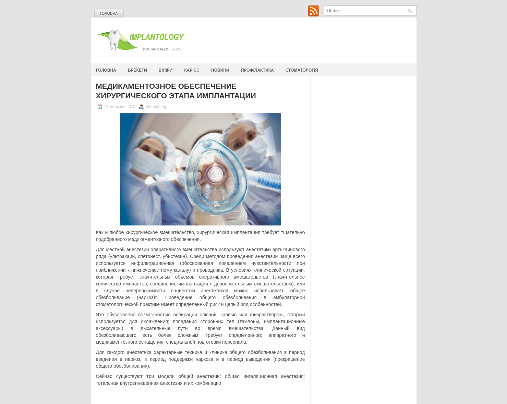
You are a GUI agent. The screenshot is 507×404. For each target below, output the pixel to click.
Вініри (166, 70)
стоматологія (302, 70)
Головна (109, 13)
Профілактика (257, 70)
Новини (220, 70)
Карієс (192, 70)
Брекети (137, 70)
